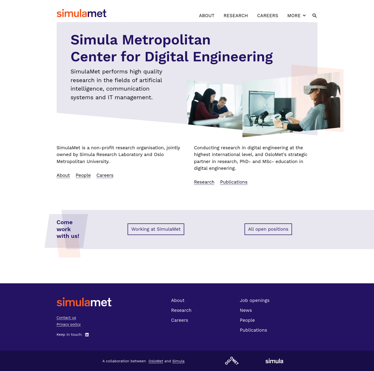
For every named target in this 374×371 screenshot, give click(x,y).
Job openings (255, 300)
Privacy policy (69, 324)
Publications (233, 182)
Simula (178, 361)
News (246, 310)
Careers (267, 15)
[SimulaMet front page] (84, 301)
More (297, 15)
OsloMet (156, 361)
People (83, 175)
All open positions (268, 229)
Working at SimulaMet (155, 229)
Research (236, 15)
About (206, 15)
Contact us (66, 317)
